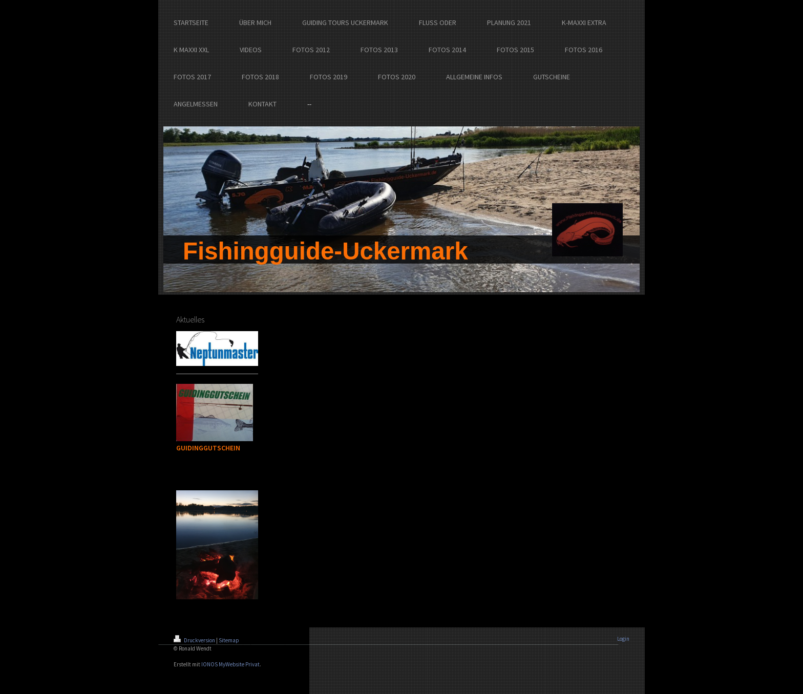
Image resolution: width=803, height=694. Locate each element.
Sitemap (229, 640)
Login (623, 638)
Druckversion (195, 640)
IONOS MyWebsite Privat (230, 664)
